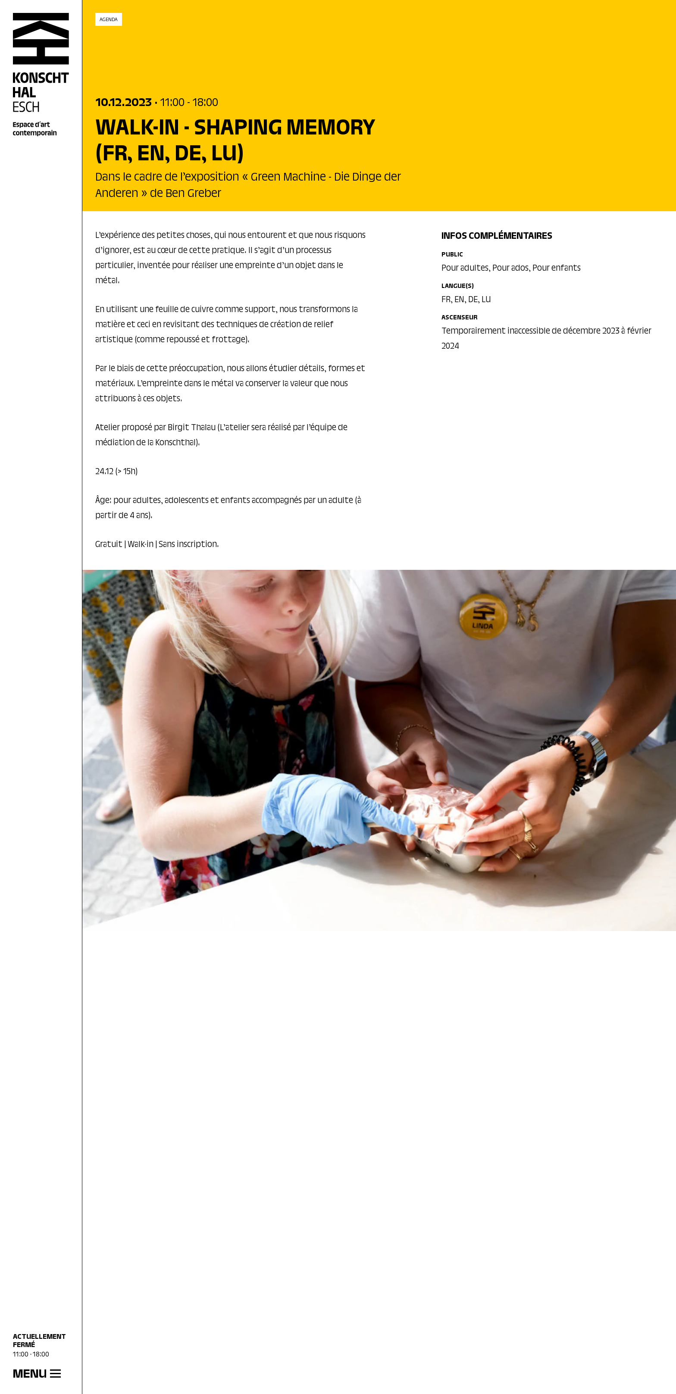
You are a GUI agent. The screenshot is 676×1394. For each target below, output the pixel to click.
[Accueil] (41, 75)
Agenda (109, 20)
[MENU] (41, 1374)
